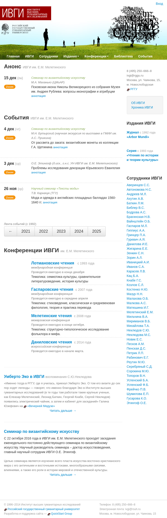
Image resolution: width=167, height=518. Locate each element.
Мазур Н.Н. (135, 294)
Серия (132, 151)
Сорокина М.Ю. (138, 371)
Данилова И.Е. (137, 244)
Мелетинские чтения (51, 315)
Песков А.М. (136, 344)
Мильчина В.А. (137, 316)
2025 (96, 231)
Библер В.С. (136, 208)
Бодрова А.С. (137, 212)
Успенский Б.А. (138, 380)
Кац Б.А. (133, 276)
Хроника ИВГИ (142, 107)
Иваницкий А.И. (138, 262)
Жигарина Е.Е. (137, 248)
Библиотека (123, 56)
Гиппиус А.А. (136, 230)
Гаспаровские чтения (52, 289)
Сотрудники (48, 56)
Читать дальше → (63, 410)
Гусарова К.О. (137, 398)
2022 (43, 231)
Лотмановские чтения (53, 263)
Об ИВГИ (138, 103)
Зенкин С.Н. (136, 253)
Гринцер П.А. (136, 235)
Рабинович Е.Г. (138, 357)
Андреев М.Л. (137, 194)
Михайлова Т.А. (138, 326)
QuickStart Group (59, 513)
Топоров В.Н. (136, 375)
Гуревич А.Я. (136, 239)
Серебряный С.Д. (139, 366)
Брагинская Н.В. (139, 217)
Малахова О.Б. (138, 298)
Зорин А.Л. (135, 257)
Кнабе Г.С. (134, 280)
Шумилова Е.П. (138, 394)
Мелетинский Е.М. (140, 312)
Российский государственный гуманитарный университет (42, 509)
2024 (79, 231)
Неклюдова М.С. (139, 335)
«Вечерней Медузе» (39, 406)
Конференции (97, 56)
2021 (25, 231)
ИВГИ (29, 56)
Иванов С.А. (136, 267)
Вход (159, 3)
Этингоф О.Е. (137, 403)
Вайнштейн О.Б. (139, 221)
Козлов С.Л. (135, 285)
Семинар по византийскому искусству (41, 431)
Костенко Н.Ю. (137, 289)
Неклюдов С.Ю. (138, 330)
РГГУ (132, 89)
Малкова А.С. (137, 303)
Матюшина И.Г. (138, 307)
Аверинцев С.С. (138, 185)
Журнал (133, 132)
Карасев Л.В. (136, 271)
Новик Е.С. (135, 339)
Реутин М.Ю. (136, 362)
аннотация (38, 96)
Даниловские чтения (51, 342)
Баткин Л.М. (135, 203)
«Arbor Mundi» (138, 137)
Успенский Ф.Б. (138, 385)
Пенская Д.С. (136, 348)
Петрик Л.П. (135, 353)
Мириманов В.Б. (139, 321)
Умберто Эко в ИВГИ (24, 376)
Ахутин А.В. (135, 198)
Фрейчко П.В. (136, 389)
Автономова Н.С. (139, 189)
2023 (61, 231)
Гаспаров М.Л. (137, 226)
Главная (13, 56)
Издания (71, 56)
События (145, 56)
